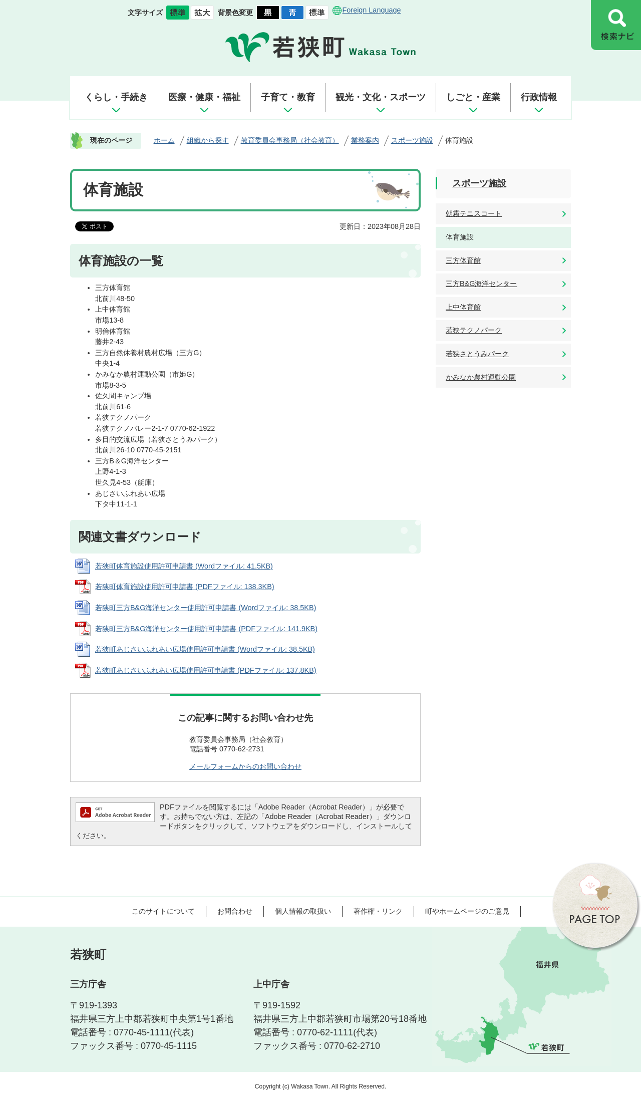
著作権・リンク (378, 911)
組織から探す (208, 140)
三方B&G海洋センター (481, 284)
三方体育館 (463, 260)
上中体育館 (463, 307)
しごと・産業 (473, 97)
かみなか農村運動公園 (481, 377)
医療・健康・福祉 (204, 97)
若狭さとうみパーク (477, 354)
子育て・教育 (288, 97)
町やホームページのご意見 (467, 911)
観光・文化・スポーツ (381, 97)
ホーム (164, 140)
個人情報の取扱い (303, 911)
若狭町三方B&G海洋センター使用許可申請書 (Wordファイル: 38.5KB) (205, 608)
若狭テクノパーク (474, 330)
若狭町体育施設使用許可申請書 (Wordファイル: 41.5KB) (184, 566)
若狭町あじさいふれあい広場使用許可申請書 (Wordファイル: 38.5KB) (205, 649)
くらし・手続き (116, 97)
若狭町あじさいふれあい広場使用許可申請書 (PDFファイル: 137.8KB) (205, 670)
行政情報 (539, 97)
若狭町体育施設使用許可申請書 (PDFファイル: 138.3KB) (184, 587)
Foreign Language (372, 10)
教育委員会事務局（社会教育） (290, 140)
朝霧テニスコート (474, 213)
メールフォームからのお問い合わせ (245, 766)
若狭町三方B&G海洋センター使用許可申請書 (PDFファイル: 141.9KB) (206, 629)
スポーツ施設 (412, 140)
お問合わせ (234, 911)
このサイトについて (163, 911)
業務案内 (365, 140)
